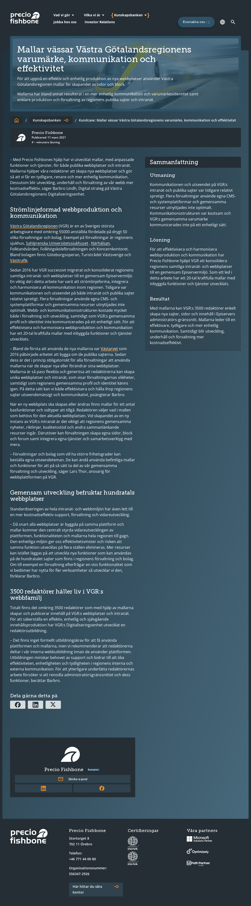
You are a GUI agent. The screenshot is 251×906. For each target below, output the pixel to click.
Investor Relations (100, 22)
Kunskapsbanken (47, 120)
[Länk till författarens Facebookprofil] (102, 788)
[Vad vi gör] (64, 15)
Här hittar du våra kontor (87, 889)
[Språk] (223, 22)
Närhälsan (100, 243)
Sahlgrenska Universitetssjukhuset (57, 243)
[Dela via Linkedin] (35, 705)
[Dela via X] (53, 705)
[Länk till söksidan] (233, 22)
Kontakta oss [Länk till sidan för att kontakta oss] (194, 22)
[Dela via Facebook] (17, 705)
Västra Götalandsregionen (34, 226)
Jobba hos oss (64, 22)
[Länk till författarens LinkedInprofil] (43, 788)
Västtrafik (18, 260)
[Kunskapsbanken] (131, 15)
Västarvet (109, 348)
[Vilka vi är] (95, 15)
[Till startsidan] (16, 120)
